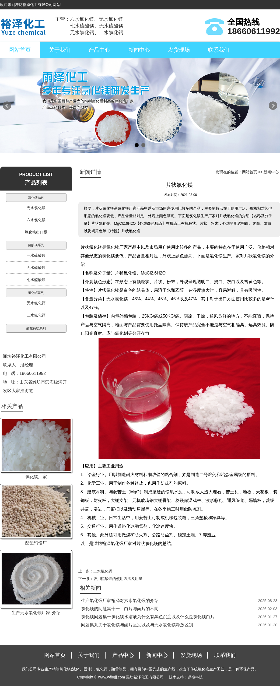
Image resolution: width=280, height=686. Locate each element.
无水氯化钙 (36, 303)
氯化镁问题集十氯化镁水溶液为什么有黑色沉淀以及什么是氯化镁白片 (148, 616)
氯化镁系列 (36, 197)
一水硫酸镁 (36, 255)
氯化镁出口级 (36, 232)
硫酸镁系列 (36, 245)
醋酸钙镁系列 (36, 328)
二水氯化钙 (102, 571)
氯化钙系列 (36, 293)
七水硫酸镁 (36, 279)
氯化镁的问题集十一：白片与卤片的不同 (120, 608)
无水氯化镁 (36, 208)
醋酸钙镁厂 (36, 543)
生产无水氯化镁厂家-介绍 (36, 612)
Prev (7, 105)
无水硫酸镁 (36, 267)
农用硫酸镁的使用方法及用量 (117, 578)
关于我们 (60, 50)
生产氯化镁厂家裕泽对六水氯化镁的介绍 (120, 600)
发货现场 (179, 50)
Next (273, 105)
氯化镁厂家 (36, 476)
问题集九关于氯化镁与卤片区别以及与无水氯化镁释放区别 (137, 624)
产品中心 (99, 50)
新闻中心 (139, 50)
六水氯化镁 (36, 220)
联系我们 (218, 50)
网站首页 (20, 50)
